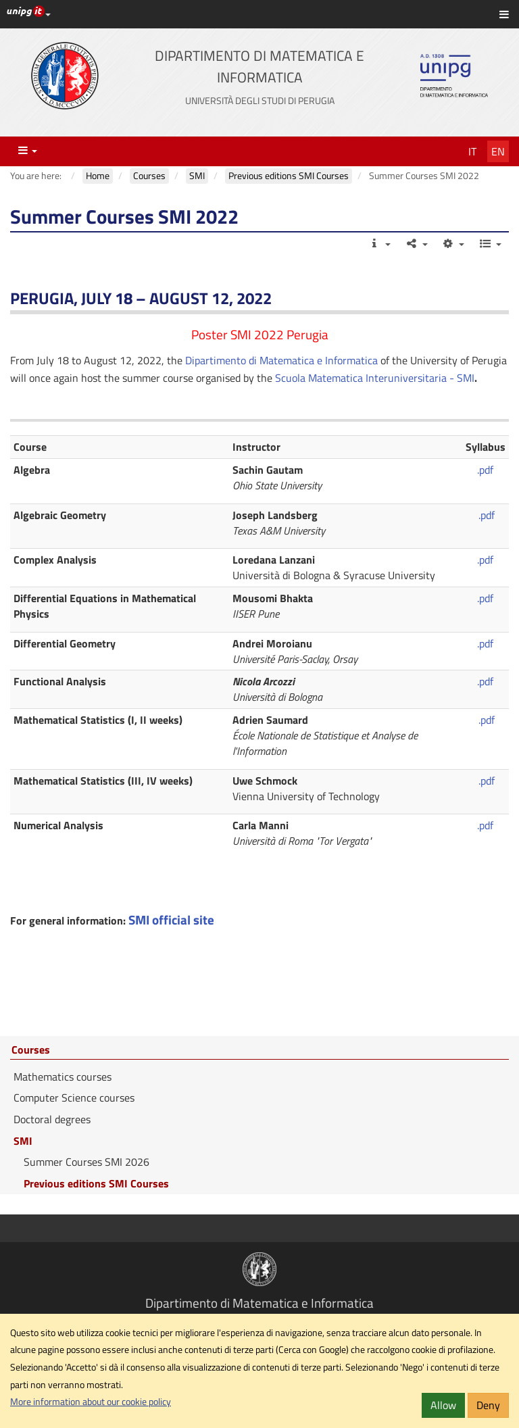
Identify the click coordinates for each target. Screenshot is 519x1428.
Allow (443, 1405)
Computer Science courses (74, 1097)
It (472, 151)
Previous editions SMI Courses (96, 1183)
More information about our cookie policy (90, 1401)
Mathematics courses (63, 1076)
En (498, 151)
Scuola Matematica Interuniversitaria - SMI (374, 378)
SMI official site (171, 919)
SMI (23, 1141)
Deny (488, 1405)
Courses (30, 1050)
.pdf (485, 470)
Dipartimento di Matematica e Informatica (281, 360)
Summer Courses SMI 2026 (86, 1162)
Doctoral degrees (52, 1119)
